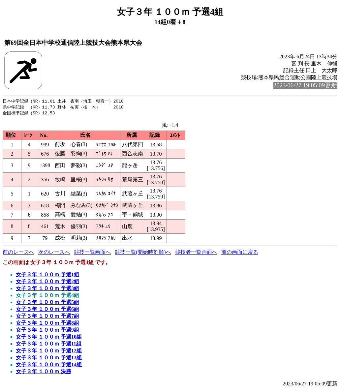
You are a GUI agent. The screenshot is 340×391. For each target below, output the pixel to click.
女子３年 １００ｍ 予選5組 (47, 303)
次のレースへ (54, 253)
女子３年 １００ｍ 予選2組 (47, 282)
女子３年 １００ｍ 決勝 (43, 372)
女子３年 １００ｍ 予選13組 (49, 358)
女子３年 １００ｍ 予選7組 (47, 317)
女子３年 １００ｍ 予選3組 (47, 289)
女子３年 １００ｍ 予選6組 (47, 310)
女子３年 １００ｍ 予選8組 (47, 324)
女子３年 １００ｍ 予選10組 (49, 338)
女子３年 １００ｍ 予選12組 (49, 351)
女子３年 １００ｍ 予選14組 (49, 365)
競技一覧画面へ (92, 253)
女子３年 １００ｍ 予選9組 (47, 331)
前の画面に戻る (239, 253)
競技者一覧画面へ (196, 253)
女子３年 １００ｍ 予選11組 (48, 344)
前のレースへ (18, 253)
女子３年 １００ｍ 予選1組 (47, 275)
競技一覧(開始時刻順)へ (143, 253)
